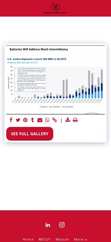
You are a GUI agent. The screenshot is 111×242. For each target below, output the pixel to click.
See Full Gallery (29, 133)
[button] (6, 8)
